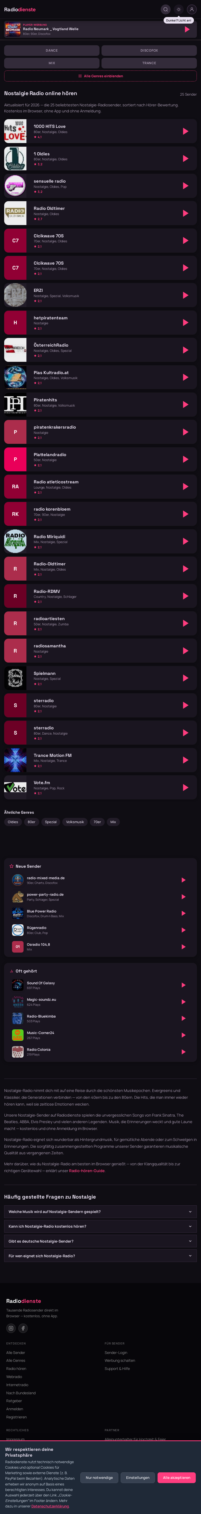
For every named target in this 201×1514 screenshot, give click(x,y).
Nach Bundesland (21, 1392)
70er (97, 821)
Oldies (13, 821)
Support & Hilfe (117, 1368)
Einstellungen (137, 1477)
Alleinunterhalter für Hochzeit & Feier (135, 1439)
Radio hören (16, 1368)
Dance (52, 50)
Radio (20, 9)
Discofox (149, 50)
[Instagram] (11, 1328)
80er (31, 821)
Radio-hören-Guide (87, 1170)
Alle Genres (15, 1360)
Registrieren (16, 1416)
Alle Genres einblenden (100, 76)
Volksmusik (75, 821)
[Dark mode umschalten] (179, 9)
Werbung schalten (120, 1360)
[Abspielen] (187, 29)
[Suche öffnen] (166, 9)
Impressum (15, 1439)
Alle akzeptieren (176, 1477)
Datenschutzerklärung (50, 1506)
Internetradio (17, 1384)
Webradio (14, 1376)
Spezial (51, 821)
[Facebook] (23, 1328)
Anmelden (14, 1408)
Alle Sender (15, 1352)
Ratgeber (14, 1400)
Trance (149, 63)
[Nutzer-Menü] (192, 9)
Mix (52, 63)
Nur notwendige (99, 1477)
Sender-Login (116, 1352)
